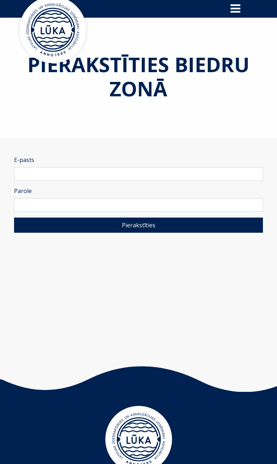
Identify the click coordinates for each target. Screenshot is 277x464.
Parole (23, 191)
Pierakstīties (138, 225)
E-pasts (24, 160)
